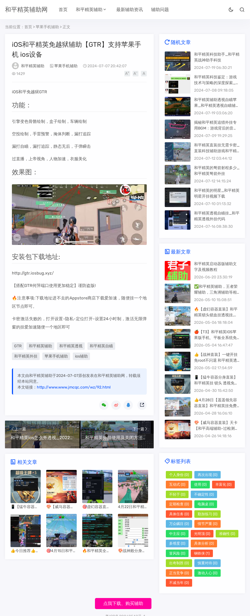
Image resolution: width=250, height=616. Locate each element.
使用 (200, 484)
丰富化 (223, 484)
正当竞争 (179, 573)
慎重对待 (207, 563)
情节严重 (207, 524)
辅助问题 (160, 9)
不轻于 (177, 494)
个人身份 (179, 475)
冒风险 (177, 553)
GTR (18, 346)
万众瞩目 (179, 524)
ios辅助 (81, 356)
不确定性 (204, 494)
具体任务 (179, 514)
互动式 (177, 484)
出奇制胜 (179, 563)
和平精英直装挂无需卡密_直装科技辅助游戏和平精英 (216, 151)
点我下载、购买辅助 (123, 603)
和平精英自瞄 (101, 346)
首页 (63, 9)
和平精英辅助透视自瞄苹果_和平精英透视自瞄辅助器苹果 (216, 105)
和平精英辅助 (89, 9)
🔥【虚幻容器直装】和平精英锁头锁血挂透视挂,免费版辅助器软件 (216, 315)
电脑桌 (206, 504)
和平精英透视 (71, 346)
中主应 (177, 534)
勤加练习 (207, 514)
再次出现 (207, 475)
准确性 (227, 534)
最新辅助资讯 (129, 9)
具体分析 (204, 543)
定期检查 (179, 504)
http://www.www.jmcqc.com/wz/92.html (73, 387)
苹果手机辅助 (47, 27)
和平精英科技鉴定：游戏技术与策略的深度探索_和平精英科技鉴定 (216, 83)
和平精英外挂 (25, 356)
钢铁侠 (202, 553)
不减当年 (179, 583)
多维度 (177, 543)
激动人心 (207, 573)
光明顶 (202, 534)
